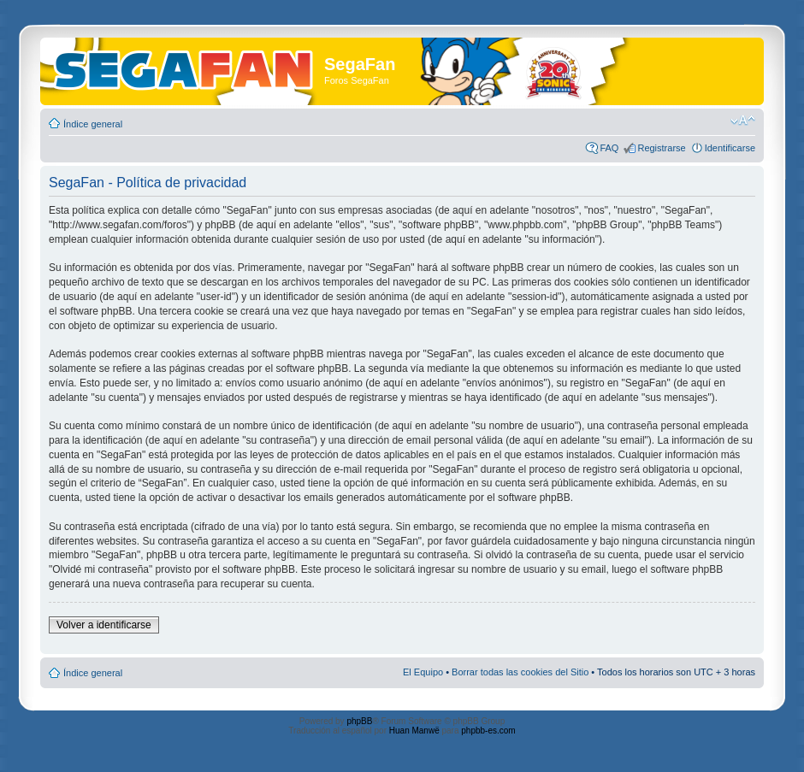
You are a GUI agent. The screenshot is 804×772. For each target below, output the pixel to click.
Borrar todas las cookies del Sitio (520, 672)
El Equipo (423, 672)
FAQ (609, 148)
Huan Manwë (414, 730)
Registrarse (661, 148)
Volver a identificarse (103, 625)
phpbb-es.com (488, 730)
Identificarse (730, 148)
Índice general (92, 124)
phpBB (359, 721)
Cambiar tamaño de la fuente (742, 120)
